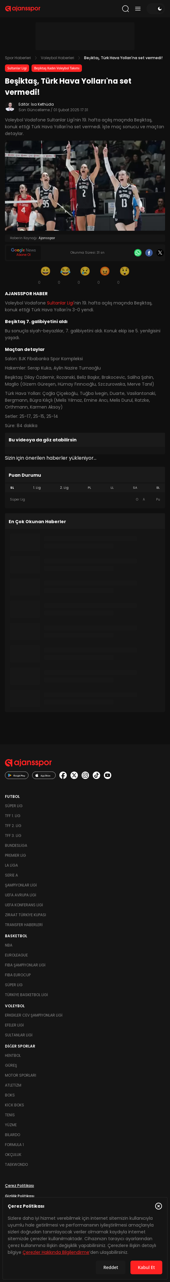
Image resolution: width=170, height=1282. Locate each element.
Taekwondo (16, 1164)
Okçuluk (13, 1154)
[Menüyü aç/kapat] (138, 8)
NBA (8, 945)
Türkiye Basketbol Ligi (26, 994)
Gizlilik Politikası (19, 1196)
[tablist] (85, 487)
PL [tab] (89, 487)
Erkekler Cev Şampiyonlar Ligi (33, 1015)
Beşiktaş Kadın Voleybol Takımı (56, 68)
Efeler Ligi (14, 1025)
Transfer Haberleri (24, 924)
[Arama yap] (125, 8)
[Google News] (23, 253)
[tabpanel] (85, 499)
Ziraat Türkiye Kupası (25, 914)
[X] (160, 252)
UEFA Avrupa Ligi (20, 895)
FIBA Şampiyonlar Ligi (25, 965)
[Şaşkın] (124, 275)
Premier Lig (15, 855)
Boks (10, 1095)
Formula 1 (14, 1144)
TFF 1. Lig (12, 815)
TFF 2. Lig (13, 825)
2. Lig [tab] (64, 487)
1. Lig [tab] (37, 487)
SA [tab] (135, 487)
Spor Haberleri (18, 57)
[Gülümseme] (45, 275)
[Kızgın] (104, 275)
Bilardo (12, 1134)
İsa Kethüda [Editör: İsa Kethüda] (42, 104)
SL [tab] (12, 487)
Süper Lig (14, 805)
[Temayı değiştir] (156, 8)
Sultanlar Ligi (17, 68)
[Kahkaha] (65, 275)
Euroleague (16, 955)
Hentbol (13, 1055)
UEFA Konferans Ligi (24, 905)
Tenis (10, 1115)
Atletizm (13, 1085)
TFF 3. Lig (13, 835)
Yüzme (11, 1124)
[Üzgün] (85, 275)
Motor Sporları (20, 1075)
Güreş (11, 1065)
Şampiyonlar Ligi (21, 885)
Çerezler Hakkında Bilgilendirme (56, 1252)
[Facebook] (149, 252)
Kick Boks (14, 1105)
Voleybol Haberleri (57, 57)
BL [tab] (158, 487)
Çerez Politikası (19, 1185)
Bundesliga (16, 845)
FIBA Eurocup (18, 975)
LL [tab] (112, 487)
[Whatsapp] (138, 252)
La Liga (11, 865)
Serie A (11, 875)
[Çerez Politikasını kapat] (158, 1206)
